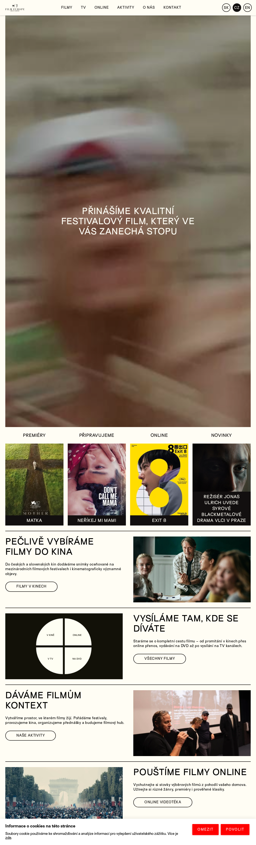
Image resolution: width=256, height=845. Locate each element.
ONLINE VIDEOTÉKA (162, 802)
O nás (149, 8)
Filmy (66, 8)
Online (101, 8)
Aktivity (125, 8)
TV (83, 8)
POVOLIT (235, 829)
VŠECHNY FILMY (159, 659)
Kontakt (172, 8)
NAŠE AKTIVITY (30, 735)
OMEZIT (205, 829)
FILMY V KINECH (31, 586)
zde (8, 838)
